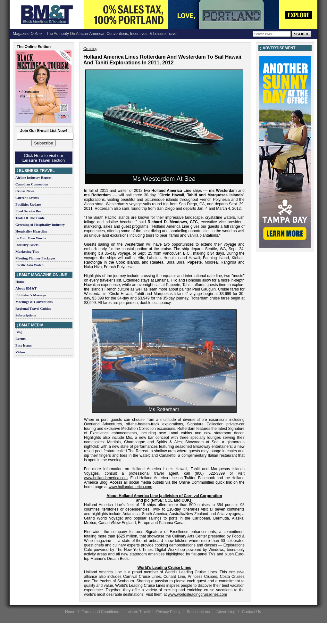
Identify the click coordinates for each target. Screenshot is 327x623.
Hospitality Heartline (31, 231)
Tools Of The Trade (30, 218)
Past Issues (23, 345)
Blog (18, 332)
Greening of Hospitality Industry (40, 224)
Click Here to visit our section (43, 158)
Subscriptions (25, 315)
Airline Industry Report (33, 177)
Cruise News (24, 191)
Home (19, 281)
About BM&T (26, 288)
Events (20, 338)
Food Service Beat (29, 211)
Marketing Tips (27, 251)
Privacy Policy (168, 612)
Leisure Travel (138, 612)
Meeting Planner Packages (35, 258)
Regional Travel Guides (33, 308)
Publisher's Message (30, 295)
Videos (20, 352)
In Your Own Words (30, 238)
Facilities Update (28, 204)
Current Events (27, 198)
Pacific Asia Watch (29, 265)
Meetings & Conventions (34, 302)
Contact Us (251, 612)
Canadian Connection (31, 184)
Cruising (90, 48)
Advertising (225, 612)
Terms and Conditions (100, 612)
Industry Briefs (26, 245)
